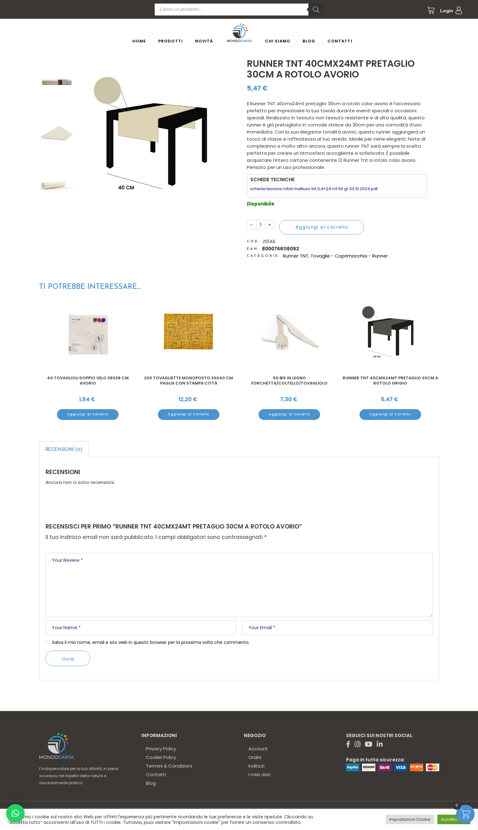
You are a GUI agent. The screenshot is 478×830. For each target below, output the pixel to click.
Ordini (254, 757)
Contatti (156, 774)
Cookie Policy (161, 757)
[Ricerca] (316, 9)
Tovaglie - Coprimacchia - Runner (349, 256)
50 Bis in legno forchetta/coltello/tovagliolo (289, 380)
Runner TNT (295, 256)
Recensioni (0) (64, 450)
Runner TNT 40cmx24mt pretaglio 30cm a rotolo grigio (390, 380)
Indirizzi (256, 766)
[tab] (64, 449)
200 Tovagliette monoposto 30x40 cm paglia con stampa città (188, 380)
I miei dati (259, 774)
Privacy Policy (161, 748)
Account (258, 748)
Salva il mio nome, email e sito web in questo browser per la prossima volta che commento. (151, 642)
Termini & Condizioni (169, 766)
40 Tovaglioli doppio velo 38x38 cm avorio (88, 380)
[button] (15, 813)
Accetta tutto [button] (454, 819)
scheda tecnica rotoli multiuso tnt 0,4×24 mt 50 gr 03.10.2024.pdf (314, 189)
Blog (151, 783)
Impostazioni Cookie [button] (410, 819)
